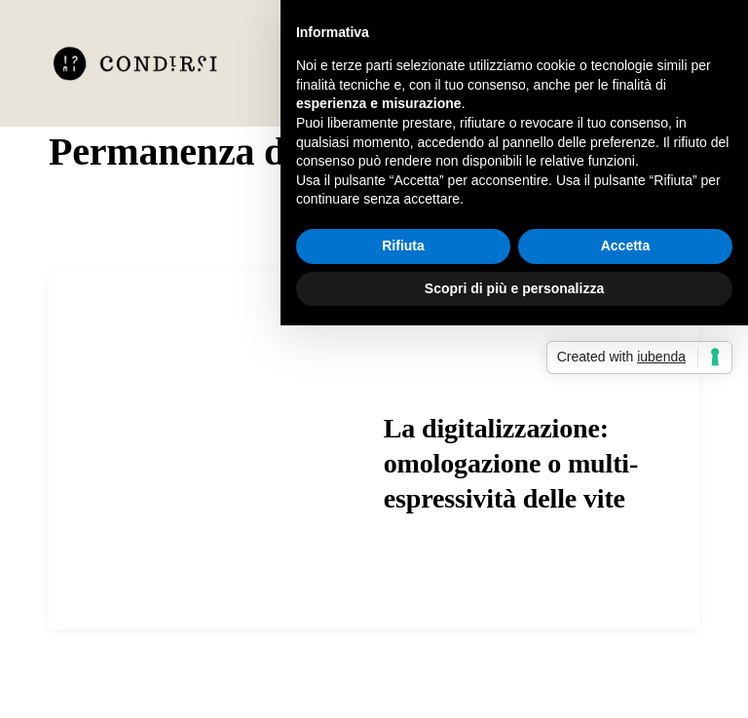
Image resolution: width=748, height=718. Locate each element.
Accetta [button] (626, 245)
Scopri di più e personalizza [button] (514, 288)
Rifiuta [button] (403, 245)
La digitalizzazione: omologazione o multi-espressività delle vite (511, 463)
